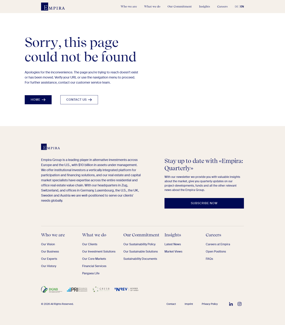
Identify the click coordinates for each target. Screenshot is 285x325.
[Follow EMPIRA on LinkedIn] (231, 304)
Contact (171, 304)
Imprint (189, 304)
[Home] (38, 99)
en (242, 6)
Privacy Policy (210, 304)
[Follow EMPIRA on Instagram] (239, 304)
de (236, 6)
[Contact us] (79, 99)
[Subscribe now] (204, 203)
